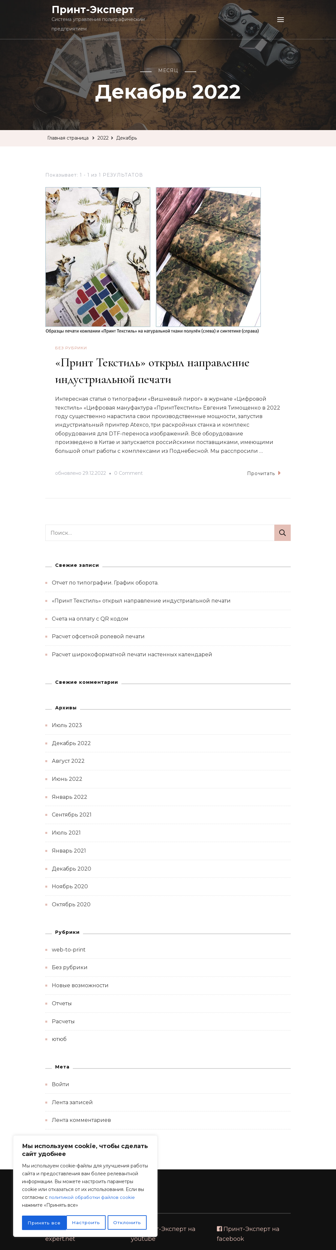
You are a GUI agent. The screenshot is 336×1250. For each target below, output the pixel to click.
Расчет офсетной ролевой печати (98, 636)
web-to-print (69, 949)
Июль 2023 (67, 725)
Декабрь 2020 (71, 868)
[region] (85, 1187)
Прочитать (264, 472)
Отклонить (82, 1223)
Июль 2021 (66, 832)
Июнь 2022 (67, 779)
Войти (60, 1084)
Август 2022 (68, 761)
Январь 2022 (69, 797)
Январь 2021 (69, 850)
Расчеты (63, 1021)
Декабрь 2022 (71, 743)
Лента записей (72, 1102)
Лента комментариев (81, 1120)
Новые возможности (80, 985)
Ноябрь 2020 (70, 886)
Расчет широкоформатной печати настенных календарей (132, 654)
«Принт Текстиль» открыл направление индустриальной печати (141, 600)
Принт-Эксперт (93, 10)
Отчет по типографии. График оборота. (105, 582)
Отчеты (62, 1003)
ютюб (59, 1039)
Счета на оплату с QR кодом (90, 618)
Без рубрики (71, 347)
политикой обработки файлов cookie (92, 1199)
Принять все (126, 1223)
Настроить (41, 1223)
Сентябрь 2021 (72, 814)
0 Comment (128, 473)
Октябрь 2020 (71, 904)
